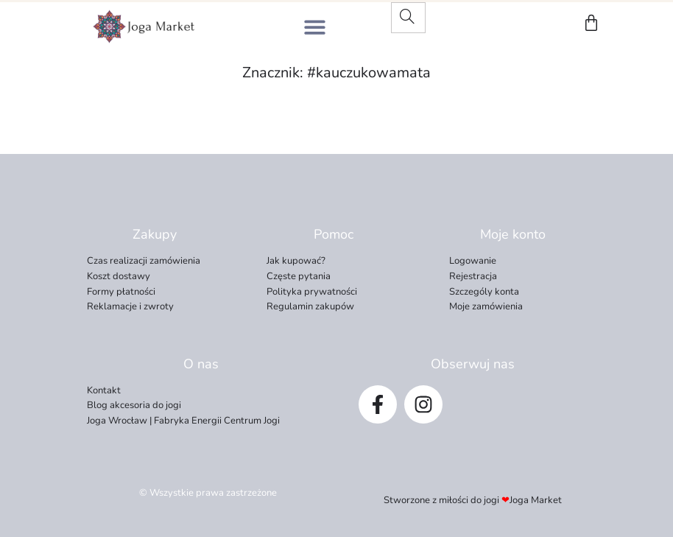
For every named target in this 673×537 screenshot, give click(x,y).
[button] (314, 27)
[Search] (407, 17)
